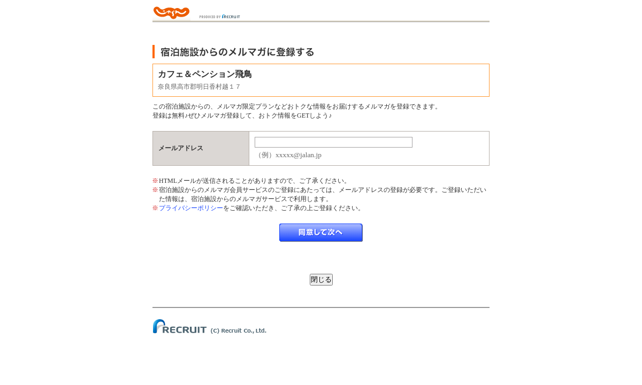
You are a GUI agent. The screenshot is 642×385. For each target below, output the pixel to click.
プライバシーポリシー (191, 208)
